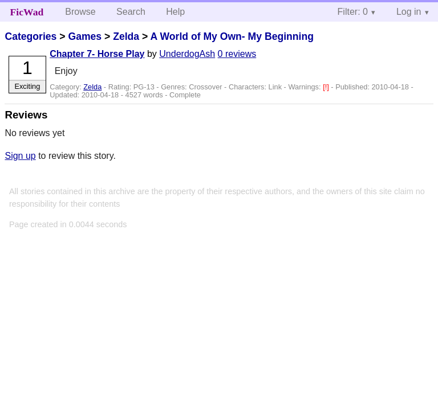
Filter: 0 (353, 12)
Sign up (20, 156)
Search (130, 12)
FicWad (27, 12)
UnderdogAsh (187, 54)
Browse (80, 12)
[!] (327, 87)
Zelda (126, 36)
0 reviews (237, 54)
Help (175, 12)
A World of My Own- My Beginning (232, 36)
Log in (408, 12)
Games (85, 36)
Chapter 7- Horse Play (97, 54)
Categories (30, 36)
